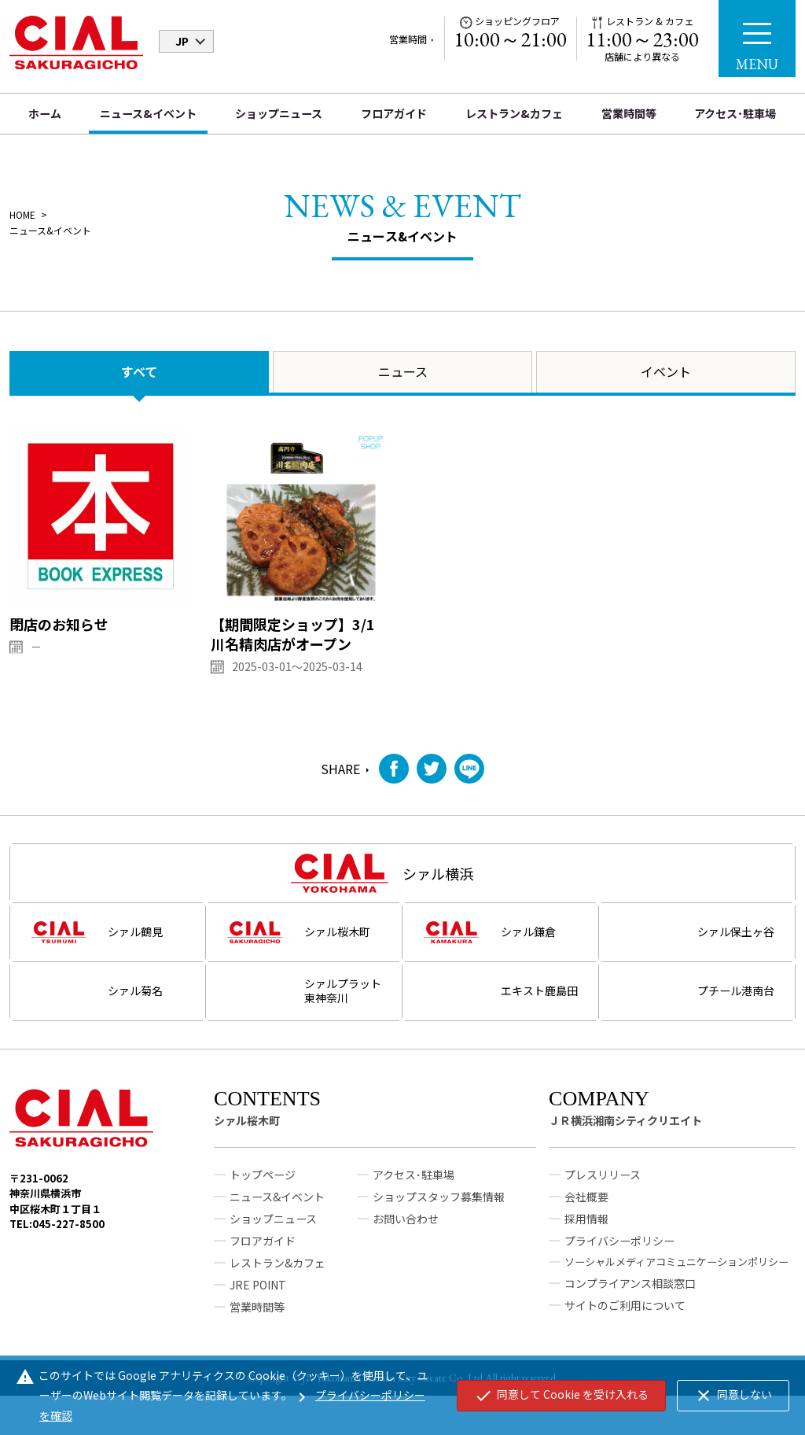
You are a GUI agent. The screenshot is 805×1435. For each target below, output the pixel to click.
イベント (666, 371)
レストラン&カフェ (514, 113)
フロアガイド (394, 113)
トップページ (263, 1203)
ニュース (403, 371)
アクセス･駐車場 (735, 113)
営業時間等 (628, 113)
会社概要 (586, 1225)
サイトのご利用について (625, 1333)
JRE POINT (258, 1313)
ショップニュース (278, 113)
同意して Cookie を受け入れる (561, 1395)
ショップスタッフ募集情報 (439, 1225)
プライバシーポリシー (619, 1269)
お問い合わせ (406, 1247)
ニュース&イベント (148, 113)
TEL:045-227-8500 (57, 1252)
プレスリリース (602, 1203)
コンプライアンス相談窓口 (630, 1311)
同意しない (733, 1395)
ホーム (44, 113)
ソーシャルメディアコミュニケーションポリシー (676, 1289)
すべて (139, 371)
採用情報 (586, 1247)
